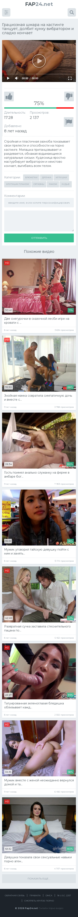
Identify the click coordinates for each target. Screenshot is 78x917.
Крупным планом (17, 184)
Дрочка (46, 177)
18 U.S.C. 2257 (64, 895)
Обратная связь (15, 895)
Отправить (39, 237)
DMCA (49, 895)
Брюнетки (31, 177)
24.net (39, 4)
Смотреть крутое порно (39, 900)
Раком (53, 184)
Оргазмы (38, 184)
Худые (66, 184)
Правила (35, 895)
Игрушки (61, 177)
